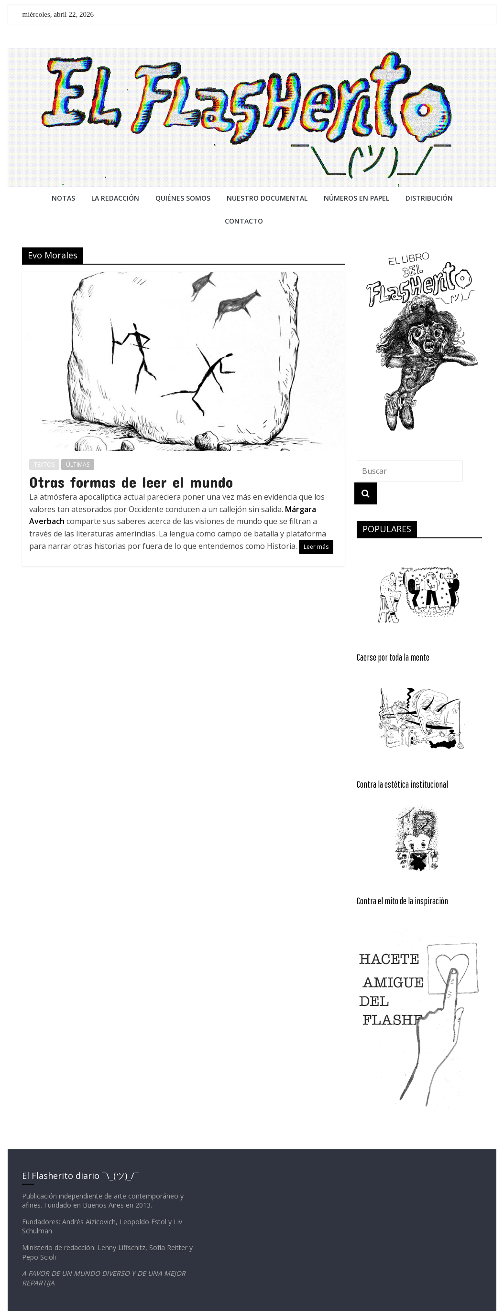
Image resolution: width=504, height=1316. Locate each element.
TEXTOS (44, 464)
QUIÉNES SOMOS (182, 198)
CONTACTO (244, 220)
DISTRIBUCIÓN (429, 198)
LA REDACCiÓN (115, 198)
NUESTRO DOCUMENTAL (267, 198)
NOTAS (63, 198)
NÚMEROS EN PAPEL (356, 198)
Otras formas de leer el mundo (131, 482)
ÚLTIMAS (77, 464)
